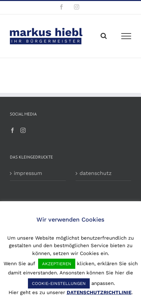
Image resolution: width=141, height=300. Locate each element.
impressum (28, 173)
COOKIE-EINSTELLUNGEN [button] (59, 283)
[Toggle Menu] (126, 36)
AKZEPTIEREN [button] (56, 263)
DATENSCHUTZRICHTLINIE (99, 292)
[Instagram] (23, 130)
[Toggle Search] (104, 35)
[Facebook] (12, 130)
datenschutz (96, 173)
